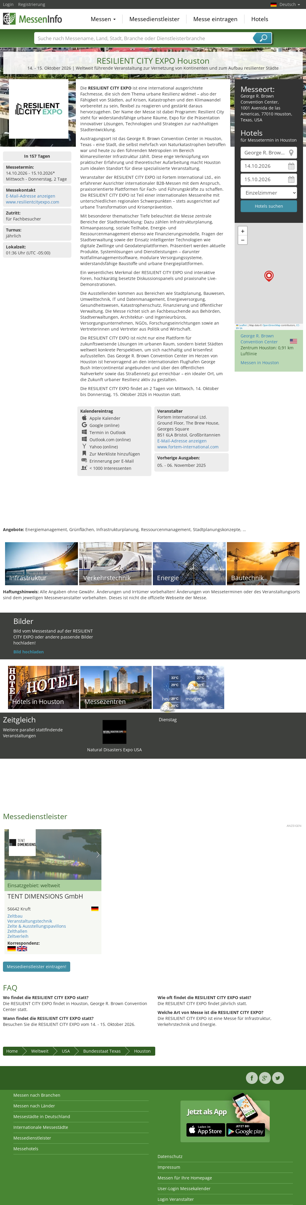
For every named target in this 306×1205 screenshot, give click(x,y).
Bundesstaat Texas (102, 1051)
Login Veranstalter (176, 1199)
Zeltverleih (18, 936)
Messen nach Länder (34, 1106)
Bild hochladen (28, 652)
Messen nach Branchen (36, 1095)
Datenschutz (170, 1156)
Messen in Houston (260, 362)
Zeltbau (15, 916)
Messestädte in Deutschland (41, 1116)
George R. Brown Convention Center (259, 339)
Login (8, 4)
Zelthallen (17, 931)
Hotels (259, 19)
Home (12, 1051)
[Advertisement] (152, 507)
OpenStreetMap (271, 325)
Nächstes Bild (98, 854)
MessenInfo (32, 18)
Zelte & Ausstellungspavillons (36, 926)
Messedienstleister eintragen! (36, 966)
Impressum (169, 1167)
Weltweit (39, 1051)
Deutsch (290, 4)
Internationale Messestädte (40, 1127)
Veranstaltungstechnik (29, 921)
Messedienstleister (154, 19)
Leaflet (241, 325)
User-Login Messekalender (184, 1188)
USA (66, 1051)
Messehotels (25, 1148)
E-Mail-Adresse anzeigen (30, 196)
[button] (269, 276)
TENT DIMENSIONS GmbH (45, 896)
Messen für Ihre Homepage (185, 1178)
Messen (103, 19)
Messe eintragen (215, 19)
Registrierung (31, 4)
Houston (142, 1051)
